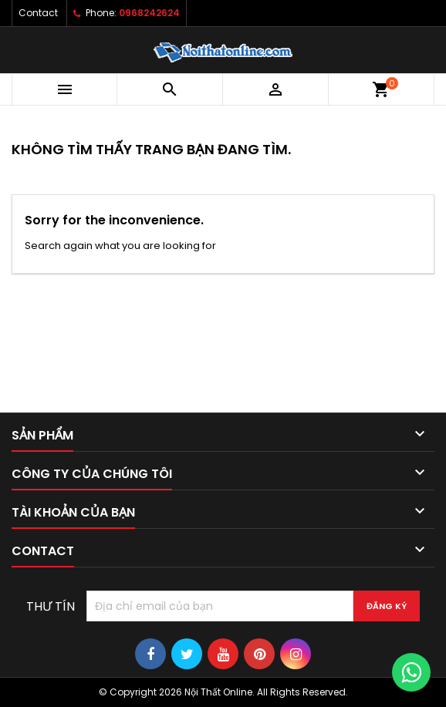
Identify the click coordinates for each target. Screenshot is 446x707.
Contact (38, 12)
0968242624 (149, 12)
